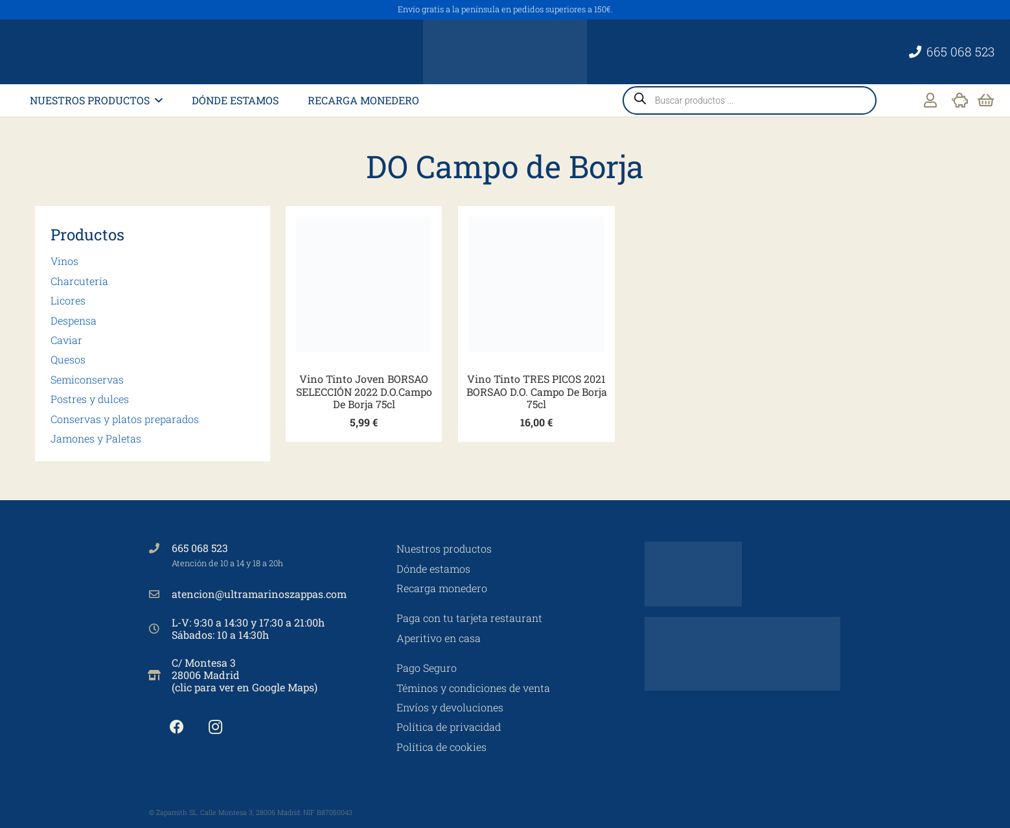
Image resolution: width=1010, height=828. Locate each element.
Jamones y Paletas (96, 438)
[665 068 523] (160, 548)
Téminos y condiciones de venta (473, 688)
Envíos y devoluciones (449, 707)
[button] (156, 100)
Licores (68, 300)
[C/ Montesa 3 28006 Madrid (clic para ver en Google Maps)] (160, 675)
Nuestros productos (444, 548)
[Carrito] (986, 100)
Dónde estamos (433, 568)
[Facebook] (177, 727)
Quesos (68, 359)
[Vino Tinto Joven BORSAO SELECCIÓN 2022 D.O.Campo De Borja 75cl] (363, 284)
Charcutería (79, 281)
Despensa (74, 320)
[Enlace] (930, 100)
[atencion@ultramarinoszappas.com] (160, 594)
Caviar (66, 340)
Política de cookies (441, 746)
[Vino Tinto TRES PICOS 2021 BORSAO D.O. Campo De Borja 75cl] (536, 284)
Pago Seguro (426, 667)
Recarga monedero (441, 588)
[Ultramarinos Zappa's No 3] (505, 51)
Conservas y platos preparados (125, 419)
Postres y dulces (90, 399)
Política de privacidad (448, 726)
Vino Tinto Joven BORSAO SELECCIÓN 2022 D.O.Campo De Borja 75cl (363, 391)
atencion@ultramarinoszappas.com (259, 594)
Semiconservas (87, 379)
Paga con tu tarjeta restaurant (469, 618)
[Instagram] (215, 727)
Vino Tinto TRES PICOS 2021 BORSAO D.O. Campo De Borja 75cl (536, 391)
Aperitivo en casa (438, 638)
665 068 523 (200, 548)
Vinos (64, 261)
